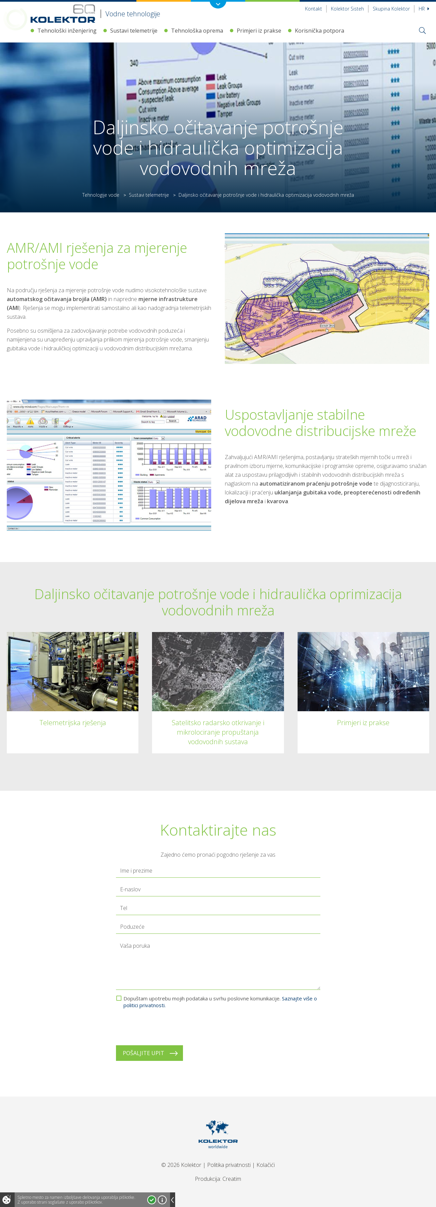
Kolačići (265, 1165)
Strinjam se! (151, 1199)
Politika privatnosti (229, 1165)
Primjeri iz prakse (259, 30)
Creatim (231, 1179)
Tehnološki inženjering (67, 30)
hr (424, 8)
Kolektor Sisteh (347, 8)
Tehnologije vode (100, 195)
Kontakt (313, 8)
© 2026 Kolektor (181, 1165)
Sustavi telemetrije (133, 30)
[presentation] (167, 1027)
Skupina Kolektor (391, 8)
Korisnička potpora (319, 30)
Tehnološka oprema (197, 30)
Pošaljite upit (143, 1053)
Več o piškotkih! (162, 1199)
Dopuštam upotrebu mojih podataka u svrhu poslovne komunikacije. (220, 1002)
